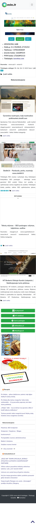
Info (2, 70)
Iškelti (11, 39)
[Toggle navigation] (32, 5)
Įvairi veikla (6, 136)
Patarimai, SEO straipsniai (9, 428)
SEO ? (28, 39)
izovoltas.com (18, 58)
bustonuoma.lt (5, 434)
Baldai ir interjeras (7, 441)
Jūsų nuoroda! (7, 449)
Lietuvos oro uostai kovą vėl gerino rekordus (15, 472)
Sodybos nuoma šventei (8, 444)
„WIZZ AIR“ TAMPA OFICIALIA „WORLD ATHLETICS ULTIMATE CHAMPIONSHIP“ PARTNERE (14, 461)
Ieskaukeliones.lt (9, 454)
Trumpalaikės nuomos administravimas (13, 438)
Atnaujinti (20, 39)
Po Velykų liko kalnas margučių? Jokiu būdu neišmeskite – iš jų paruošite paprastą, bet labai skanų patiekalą (16, 402)
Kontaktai (21, 497)
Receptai (7, 389)
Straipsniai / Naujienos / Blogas (11, 431)
